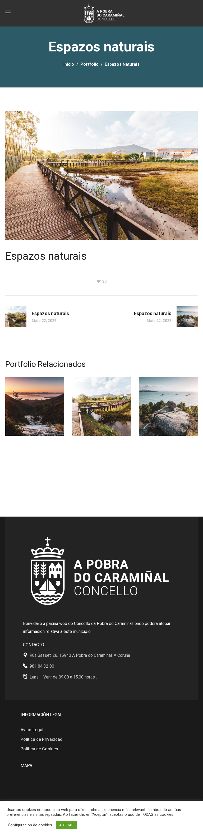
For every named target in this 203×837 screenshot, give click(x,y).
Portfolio (89, 64)
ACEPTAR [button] (66, 825)
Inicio (68, 64)
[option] (34, 410)
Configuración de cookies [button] (30, 825)
